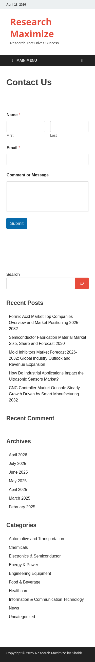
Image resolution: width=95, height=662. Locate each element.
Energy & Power (23, 565)
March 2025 (19, 498)
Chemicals (18, 547)
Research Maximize (32, 28)
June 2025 (18, 472)
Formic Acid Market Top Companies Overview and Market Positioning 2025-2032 (44, 322)
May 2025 (18, 481)
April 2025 (18, 489)
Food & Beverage (25, 582)
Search (13, 274)
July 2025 (17, 463)
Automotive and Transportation (36, 539)
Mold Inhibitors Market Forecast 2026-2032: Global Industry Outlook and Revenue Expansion (43, 358)
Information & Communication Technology (46, 599)
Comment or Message (28, 175)
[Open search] (82, 61)
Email (13, 148)
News (14, 608)
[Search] (82, 283)
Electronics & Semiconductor (35, 556)
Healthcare (18, 591)
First (10, 135)
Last (53, 135)
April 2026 (18, 455)
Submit (17, 223)
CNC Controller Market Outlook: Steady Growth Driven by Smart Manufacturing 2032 (44, 394)
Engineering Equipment (30, 573)
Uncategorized (22, 617)
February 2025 (22, 507)
